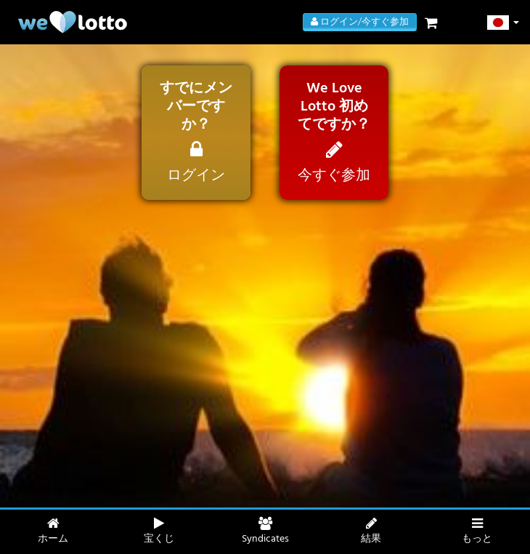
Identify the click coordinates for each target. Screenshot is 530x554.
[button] (503, 22)
